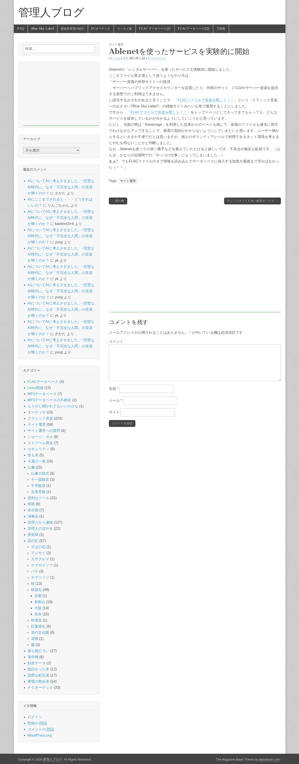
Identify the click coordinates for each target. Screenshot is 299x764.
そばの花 (38, 547)
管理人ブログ (51, 12)
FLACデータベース (43, 382)
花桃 (34, 639)
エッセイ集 (124, 29)
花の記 (33, 541)
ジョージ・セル (40, 437)
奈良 (38, 614)
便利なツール (38, 498)
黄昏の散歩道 (38, 681)
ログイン (35, 717)
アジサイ (38, 553)
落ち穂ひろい (38, 651)
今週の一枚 (37, 461)
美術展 (33, 535)
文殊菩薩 (38, 492)
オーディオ (37, 412)
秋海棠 (36, 620)
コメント (116, 341)
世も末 (33, 455)
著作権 (33, 657)
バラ (34, 571)
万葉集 (221, 29)
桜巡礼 (36, 590)
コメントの (41, 729)
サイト (114, 412)
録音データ (37, 663)
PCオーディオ (100, 29)
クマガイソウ (42, 565)
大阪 (38, 608)
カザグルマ (40, 559)
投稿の (37, 723)
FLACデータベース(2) (194, 29)
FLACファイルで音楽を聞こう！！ (206, 100)
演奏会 (33, 516)
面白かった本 (38, 669)
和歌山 (39, 602)
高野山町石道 (38, 675)
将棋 (31, 504)
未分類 (33, 510)
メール (115, 400)
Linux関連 (35, 388)
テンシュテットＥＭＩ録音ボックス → (252, 201)
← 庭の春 (118, 201)
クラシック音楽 (40, 418)
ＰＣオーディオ (40, 687)
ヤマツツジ (40, 577)
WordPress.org (40, 735)
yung (116, 58)
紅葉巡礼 (38, 626)
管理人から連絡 (40, 522)
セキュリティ (38, 449)
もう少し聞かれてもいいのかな (53, 406)
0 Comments (157, 58)
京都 (38, 596)
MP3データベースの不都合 (49, 400)
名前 (114, 389)
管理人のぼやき (40, 528)
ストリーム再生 (40, 443)
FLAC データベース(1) (155, 29)
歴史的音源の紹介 (72, 29)
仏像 (31, 467)
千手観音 (38, 486)
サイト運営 (116, 44)
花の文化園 (40, 632)
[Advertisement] (195, 260)
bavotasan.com (269, 759)
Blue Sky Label (42, 29)
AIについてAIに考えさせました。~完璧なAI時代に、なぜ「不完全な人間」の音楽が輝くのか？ (61, 187)
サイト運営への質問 (44, 431)
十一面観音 (40, 479)
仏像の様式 (40, 473)
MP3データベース (42, 394)
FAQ (20, 29)
